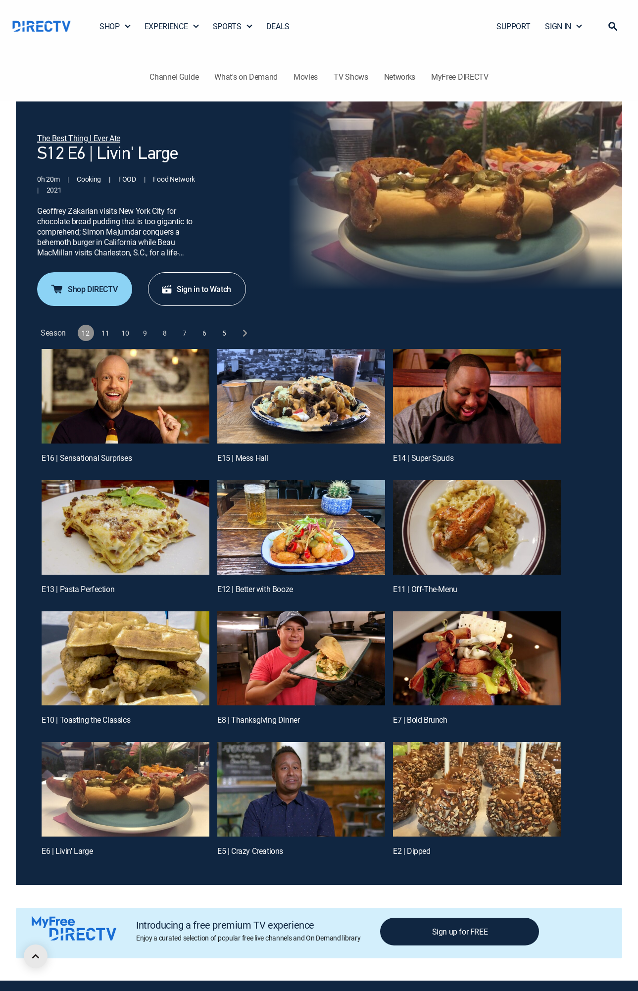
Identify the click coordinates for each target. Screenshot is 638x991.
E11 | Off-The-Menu (425, 599)
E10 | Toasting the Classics (86, 730)
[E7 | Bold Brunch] (477, 669)
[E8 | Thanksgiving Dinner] (301, 669)
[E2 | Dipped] (477, 799)
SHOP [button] (115, 26)
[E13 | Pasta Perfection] (125, 538)
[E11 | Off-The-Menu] (477, 538)
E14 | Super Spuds (423, 468)
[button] (612, 26)
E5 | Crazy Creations (250, 861)
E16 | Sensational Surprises (87, 468)
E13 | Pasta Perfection (78, 599)
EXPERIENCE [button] (172, 26)
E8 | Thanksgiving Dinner (258, 730)
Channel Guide (173, 76)
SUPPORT (513, 26)
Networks (399, 76)
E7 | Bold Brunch (420, 730)
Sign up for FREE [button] (460, 942)
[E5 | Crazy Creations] (301, 799)
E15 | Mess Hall (242, 468)
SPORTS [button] (233, 26)
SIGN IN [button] (564, 26)
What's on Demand (246, 76)
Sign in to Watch (196, 299)
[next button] (244, 343)
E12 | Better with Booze (255, 599)
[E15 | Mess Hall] (301, 406)
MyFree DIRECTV (460, 76)
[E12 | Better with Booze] (301, 538)
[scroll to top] (35, 956)
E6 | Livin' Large (67, 861)
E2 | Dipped (412, 861)
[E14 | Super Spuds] (477, 406)
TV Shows (351, 76)
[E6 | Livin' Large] (125, 799)
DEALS (278, 26)
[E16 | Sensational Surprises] (125, 406)
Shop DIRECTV (83, 299)
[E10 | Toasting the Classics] (125, 669)
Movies (306, 76)
